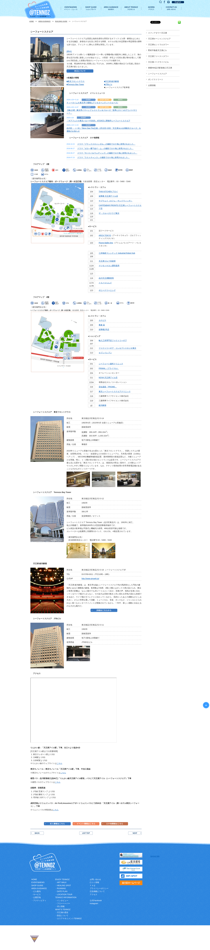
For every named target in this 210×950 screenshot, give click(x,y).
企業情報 (152, 85)
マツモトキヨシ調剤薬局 (109, 266)
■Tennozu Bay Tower (75, 84)
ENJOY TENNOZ (62, 879)
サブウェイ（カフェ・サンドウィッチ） (115, 201)
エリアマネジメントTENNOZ (69, 918)
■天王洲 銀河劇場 (111, 81)
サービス (37, 894)
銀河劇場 (102, 405)
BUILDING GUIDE (61, 21)
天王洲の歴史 (62, 912)
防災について (62, 915)
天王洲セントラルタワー (158, 44)
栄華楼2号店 (104, 329)
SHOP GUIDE (37, 885)
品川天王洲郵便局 (106, 278)
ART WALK (62, 882)
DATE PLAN (62, 891)
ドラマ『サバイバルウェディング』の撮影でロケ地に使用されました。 (107, 153)
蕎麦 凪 (102, 325)
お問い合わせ (95, 879)
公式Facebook (96, 900)
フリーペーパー (63, 903)
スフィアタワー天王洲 (157, 33)
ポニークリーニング (107, 290)
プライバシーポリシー (99, 888)
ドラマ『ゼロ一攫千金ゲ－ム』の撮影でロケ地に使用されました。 (105, 148)
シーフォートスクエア (157, 74)
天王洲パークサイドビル (158, 62)
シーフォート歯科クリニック (111, 364)
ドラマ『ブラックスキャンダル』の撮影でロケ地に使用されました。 (106, 144)
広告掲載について (97, 891)
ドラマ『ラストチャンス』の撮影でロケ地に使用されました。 (103, 157)
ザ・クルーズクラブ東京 (109, 213)
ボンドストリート (155, 79)
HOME (31, 21)
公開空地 (37, 897)
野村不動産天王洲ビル (157, 50)
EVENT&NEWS (37, 882)
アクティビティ (39, 900)
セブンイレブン (105, 353)
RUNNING (61, 888)
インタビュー (62, 900)
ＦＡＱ (92, 885)
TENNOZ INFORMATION (65, 897)
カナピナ (102, 320)
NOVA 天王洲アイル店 (108, 377)
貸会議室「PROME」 (108, 387)
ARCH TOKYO (105, 235)
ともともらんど (105, 283)
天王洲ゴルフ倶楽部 (107, 261)
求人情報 (61, 906)
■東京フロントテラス (76, 81)
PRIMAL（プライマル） (109, 368)
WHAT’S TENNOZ (62, 909)
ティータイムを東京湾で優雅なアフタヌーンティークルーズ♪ (92, 103)
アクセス (93, 894)
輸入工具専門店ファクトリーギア (113, 340)
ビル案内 (37, 891)
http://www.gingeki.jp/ (90, 578)
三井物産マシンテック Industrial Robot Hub (117, 253)
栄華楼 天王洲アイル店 (108, 196)
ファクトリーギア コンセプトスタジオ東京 (117, 348)
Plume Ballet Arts (106, 243)
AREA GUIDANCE (44, 21)
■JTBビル (108, 84)
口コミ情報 (94, 882)
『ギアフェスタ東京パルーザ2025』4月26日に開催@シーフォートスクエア (98, 121)
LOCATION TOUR (64, 894)
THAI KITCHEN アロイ (108, 191)
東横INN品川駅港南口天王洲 (160, 68)
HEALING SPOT (64, 885)
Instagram (94, 903)
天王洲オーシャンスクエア (159, 39)
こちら (59, 763)
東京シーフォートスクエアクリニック (115, 391)
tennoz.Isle (155, 856)
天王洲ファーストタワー (158, 56)
